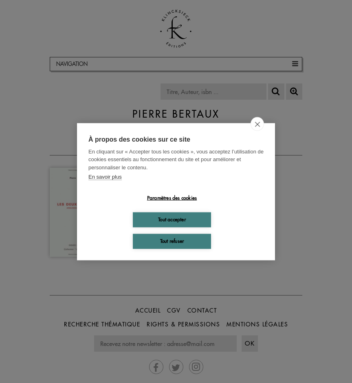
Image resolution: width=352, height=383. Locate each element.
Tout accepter (172, 220)
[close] (257, 124)
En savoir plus (105, 177)
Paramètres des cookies (172, 198)
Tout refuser (172, 241)
